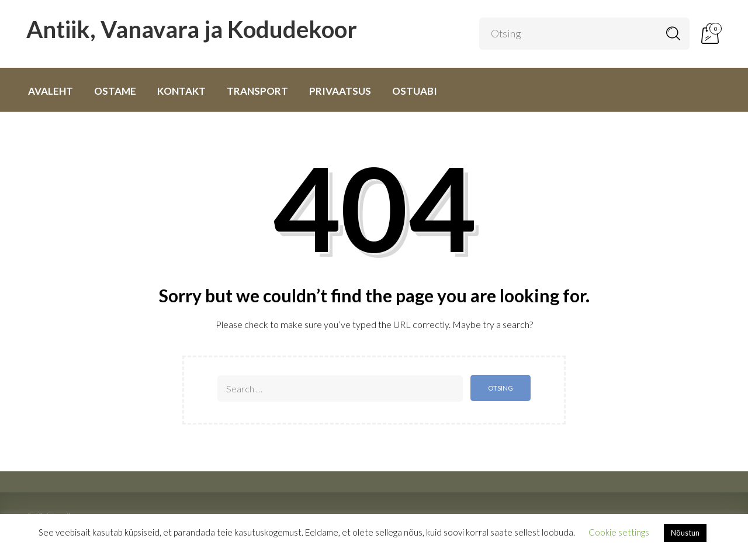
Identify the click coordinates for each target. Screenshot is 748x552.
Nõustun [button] (685, 532)
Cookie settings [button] (618, 532)
